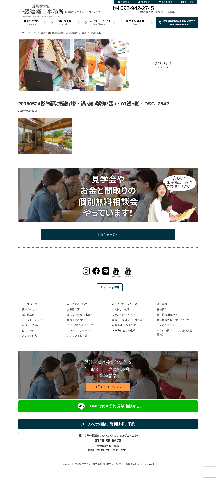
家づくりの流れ (31, 325)
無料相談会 (165, 2)
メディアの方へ (31, 335)
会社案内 (162, 304)
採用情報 (144, 2)
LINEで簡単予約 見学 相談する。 (108, 406)
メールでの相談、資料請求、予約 (108, 424)
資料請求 (187, 2)
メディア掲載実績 (77, 335)
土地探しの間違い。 (123, 309)
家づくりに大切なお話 (124, 304)
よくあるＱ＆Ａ (165, 325)
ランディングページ (78, 330)
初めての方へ (29, 309)
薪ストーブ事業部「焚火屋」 (128, 319)
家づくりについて (77, 304)
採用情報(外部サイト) (169, 314)
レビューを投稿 (110, 287)
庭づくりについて (77, 319)
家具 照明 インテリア (124, 325)
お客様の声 (73, 309)
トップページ (29, 304)
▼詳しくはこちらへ (108, 386)
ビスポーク (28, 330)
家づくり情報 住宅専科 (80, 314)
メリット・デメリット (34, 319)
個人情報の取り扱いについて (173, 319)
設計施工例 (28, 314)
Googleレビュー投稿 (123, 330)
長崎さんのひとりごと (124, 314)
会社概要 (124, 2)
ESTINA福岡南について (80, 325)
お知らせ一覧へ (108, 234)
